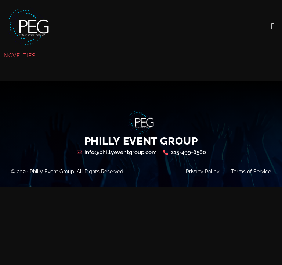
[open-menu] (273, 26)
